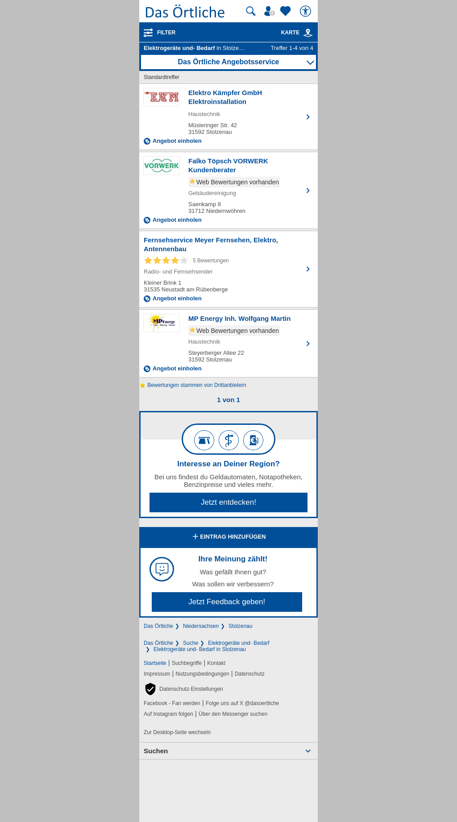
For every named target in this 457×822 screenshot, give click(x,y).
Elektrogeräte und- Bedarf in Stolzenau (200, 649)
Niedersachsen (201, 626)
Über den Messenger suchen (233, 714)
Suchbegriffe (187, 663)
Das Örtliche (158, 626)
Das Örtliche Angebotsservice (228, 62)
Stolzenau (240, 626)
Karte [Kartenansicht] (297, 32)
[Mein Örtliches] (271, 11)
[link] (308, 33)
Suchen (156, 751)
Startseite (155, 663)
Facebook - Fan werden (172, 703)
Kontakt (216, 663)
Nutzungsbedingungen (202, 674)
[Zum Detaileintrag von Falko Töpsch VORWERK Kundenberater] (228, 190)
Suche (190, 643)
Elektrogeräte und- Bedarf (238, 643)
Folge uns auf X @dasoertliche (242, 703)
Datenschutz (250, 674)
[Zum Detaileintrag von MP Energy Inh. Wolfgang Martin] (228, 343)
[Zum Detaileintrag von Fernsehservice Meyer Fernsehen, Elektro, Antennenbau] (228, 269)
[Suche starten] (251, 11)
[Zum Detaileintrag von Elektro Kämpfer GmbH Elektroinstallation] (228, 116)
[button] (183, 689)
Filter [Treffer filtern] (166, 32)
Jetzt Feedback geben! (226, 602)
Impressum (157, 674)
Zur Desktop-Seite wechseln (177, 732)
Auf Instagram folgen (168, 714)
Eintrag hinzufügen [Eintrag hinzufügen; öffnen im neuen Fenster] (228, 537)
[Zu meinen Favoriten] (286, 11)
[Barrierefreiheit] (306, 11)
